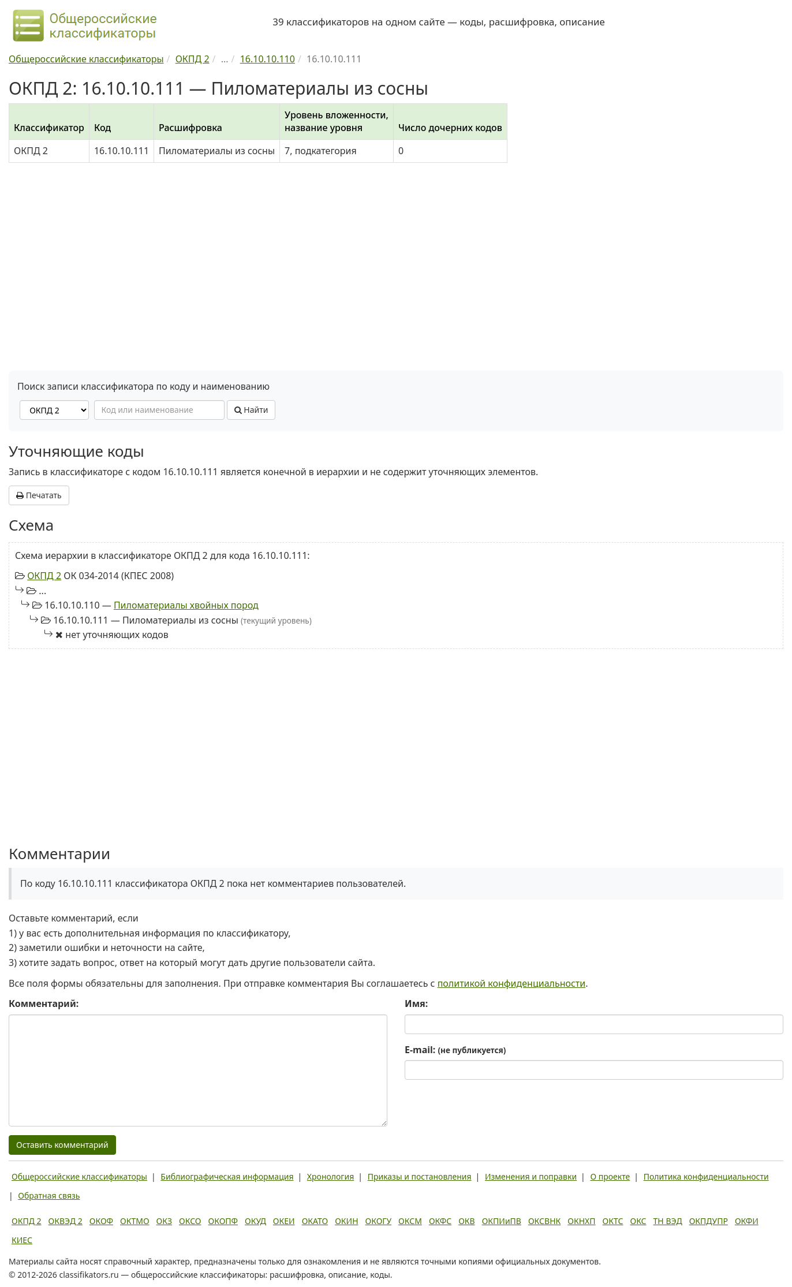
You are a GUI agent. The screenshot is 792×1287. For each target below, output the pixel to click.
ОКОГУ (378, 1220)
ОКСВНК (544, 1220)
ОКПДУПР (708, 1220)
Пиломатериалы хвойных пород (186, 605)
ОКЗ (164, 1220)
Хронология (330, 1176)
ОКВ (466, 1220)
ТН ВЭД (667, 1220)
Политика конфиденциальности (706, 1176)
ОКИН (346, 1220)
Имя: (416, 1003)
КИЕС (22, 1239)
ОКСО (190, 1220)
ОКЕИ (284, 1220)
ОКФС (440, 1220)
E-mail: (455, 1049)
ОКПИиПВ (501, 1220)
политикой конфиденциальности (512, 983)
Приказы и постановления (420, 1176)
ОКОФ (101, 1220)
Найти (251, 409)
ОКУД (255, 1220)
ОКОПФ (223, 1220)
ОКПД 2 (44, 575)
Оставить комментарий (62, 1144)
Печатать (39, 495)
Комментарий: (44, 1003)
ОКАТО (315, 1220)
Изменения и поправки (531, 1176)
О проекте (610, 1176)
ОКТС (613, 1220)
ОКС (638, 1220)
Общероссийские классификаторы (79, 1176)
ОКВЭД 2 (65, 1220)
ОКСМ (410, 1220)
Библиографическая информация (226, 1176)
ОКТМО (135, 1220)
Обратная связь (49, 1195)
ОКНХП (581, 1220)
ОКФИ (747, 1220)
